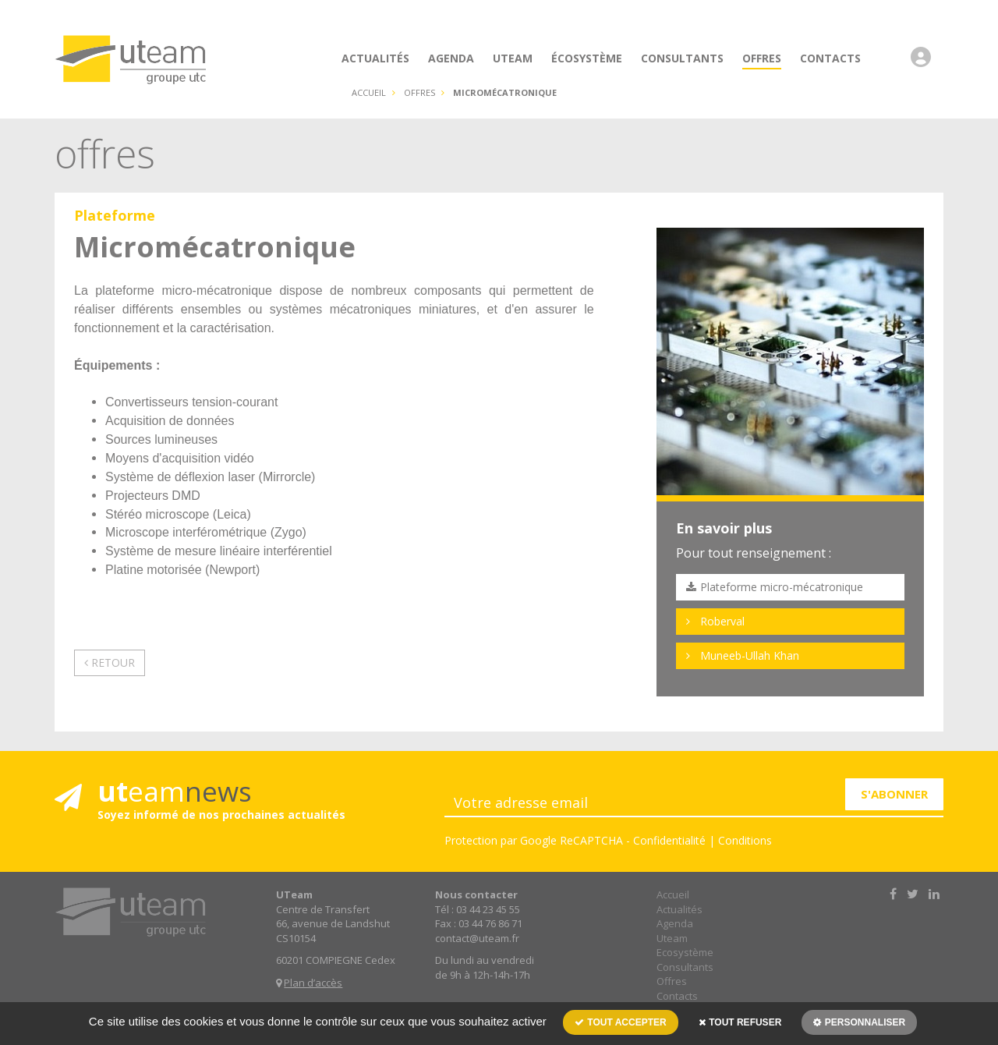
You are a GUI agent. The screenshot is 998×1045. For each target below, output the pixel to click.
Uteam (672, 938)
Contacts (677, 996)
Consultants (684, 967)
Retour (109, 662)
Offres (671, 981)
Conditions (745, 840)
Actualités (679, 909)
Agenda (674, 923)
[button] (925, 65)
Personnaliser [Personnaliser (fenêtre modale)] (863, 1022)
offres (419, 92)
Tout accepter (621, 1022)
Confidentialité (669, 840)
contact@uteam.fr (477, 938)
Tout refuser (740, 1022)
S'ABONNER (894, 794)
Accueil (369, 92)
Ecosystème (684, 952)
